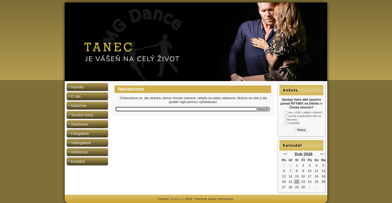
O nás (76, 96)
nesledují (294, 122)
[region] (196, 42)
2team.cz (177, 198)
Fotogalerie (80, 133)
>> (322, 154)
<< (285, 154)
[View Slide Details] (196, 42)
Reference (79, 152)
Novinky (77, 87)
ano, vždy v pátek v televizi (305, 112)
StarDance (79, 124)
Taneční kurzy (82, 115)
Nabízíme (78, 106)
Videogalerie (81, 143)
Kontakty (78, 161)
